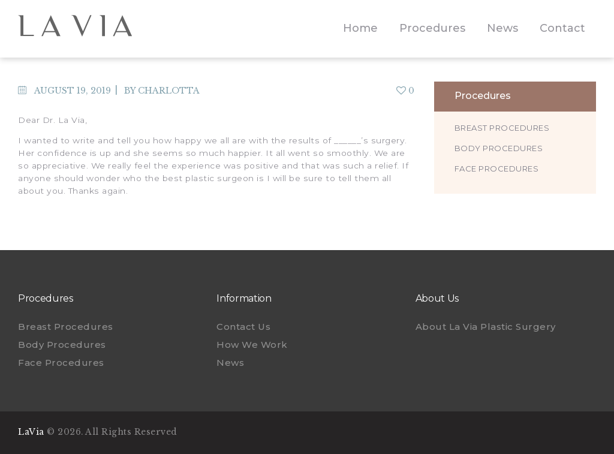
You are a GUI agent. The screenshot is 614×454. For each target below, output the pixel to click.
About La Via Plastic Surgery (486, 326)
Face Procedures (497, 168)
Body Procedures (499, 148)
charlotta (169, 90)
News (230, 362)
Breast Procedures (502, 128)
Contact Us (243, 326)
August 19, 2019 (72, 90)
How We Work (252, 344)
